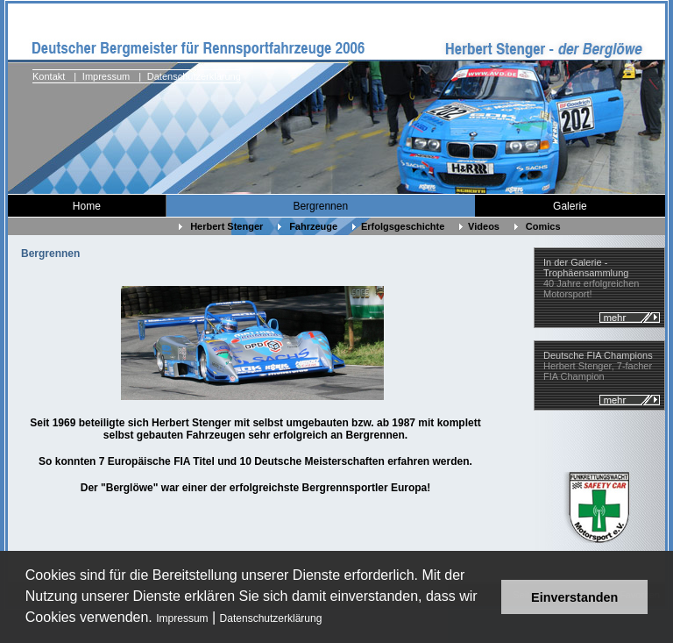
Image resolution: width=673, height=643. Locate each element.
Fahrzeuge (307, 226)
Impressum (182, 618)
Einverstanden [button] (574, 597)
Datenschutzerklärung (271, 618)
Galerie (570, 206)
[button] (328, 620)
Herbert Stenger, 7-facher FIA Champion (598, 366)
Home (87, 206)
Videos (479, 226)
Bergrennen (320, 206)
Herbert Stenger (221, 226)
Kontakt (48, 76)
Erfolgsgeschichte (398, 226)
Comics (538, 226)
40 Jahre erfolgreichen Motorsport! (591, 278)
